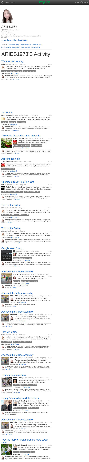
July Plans (6, 112)
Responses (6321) (25, 44)
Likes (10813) (16, 47)
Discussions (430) (14, 44)
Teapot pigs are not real (13, 375)
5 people (26, 148)
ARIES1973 (17, 274)
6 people (26, 454)
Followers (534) (25, 47)
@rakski (8, 64)
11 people (16, 344)
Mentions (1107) (6, 47)
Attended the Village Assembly (17, 271)
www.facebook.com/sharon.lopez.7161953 (14, 40)
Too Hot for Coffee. (11, 205)
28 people (27, 260)
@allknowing (29, 138)
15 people (16, 73)
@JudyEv (25, 378)
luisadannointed (7, 115)
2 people (10, 222)
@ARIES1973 (26, 274)
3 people (17, 266)
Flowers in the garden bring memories (21, 135)
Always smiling (18, 138)
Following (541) (35, 47)
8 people (26, 284)
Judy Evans (17, 378)
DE (14, 251)
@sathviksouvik (32, 401)
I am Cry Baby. (9, 331)
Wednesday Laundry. (12, 61)
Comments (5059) (37, 44)
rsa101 (3, 185)
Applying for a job (10, 158)
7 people (14, 125)
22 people (27, 387)
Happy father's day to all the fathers (20, 398)
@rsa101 (9, 185)
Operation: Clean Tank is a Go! (17, 182)
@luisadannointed (19, 115)
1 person (17, 79)
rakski (3, 64)
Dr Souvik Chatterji (20, 401)
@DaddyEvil (19, 251)
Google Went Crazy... (12, 248)
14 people (16, 217)
